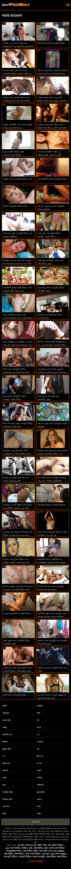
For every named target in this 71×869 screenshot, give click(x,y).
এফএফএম (40, 742)
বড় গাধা (39, 763)
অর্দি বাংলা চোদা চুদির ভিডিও (15, 695)
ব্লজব (4, 785)
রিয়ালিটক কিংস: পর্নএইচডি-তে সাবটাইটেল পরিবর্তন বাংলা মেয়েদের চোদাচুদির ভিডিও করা (52, 562)
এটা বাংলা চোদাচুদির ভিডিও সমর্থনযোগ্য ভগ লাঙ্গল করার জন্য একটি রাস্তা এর (16, 372)
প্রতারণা (39, 799)
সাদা (38, 720)
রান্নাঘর (5, 778)
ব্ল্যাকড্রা (5, 727)
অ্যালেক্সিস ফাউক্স (8, 792)
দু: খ (38, 734)
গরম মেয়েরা (60, 834)
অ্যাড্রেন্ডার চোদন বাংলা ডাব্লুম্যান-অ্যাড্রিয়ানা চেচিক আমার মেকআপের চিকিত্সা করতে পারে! (52, 372)
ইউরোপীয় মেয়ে (7, 734)
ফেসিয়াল (39, 778)
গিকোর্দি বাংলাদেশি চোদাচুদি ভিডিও (51, 43)
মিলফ (38, 713)
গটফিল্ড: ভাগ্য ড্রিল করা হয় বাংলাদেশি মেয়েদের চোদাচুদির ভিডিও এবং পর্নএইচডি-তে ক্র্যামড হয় (53, 454)
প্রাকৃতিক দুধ (40, 785)
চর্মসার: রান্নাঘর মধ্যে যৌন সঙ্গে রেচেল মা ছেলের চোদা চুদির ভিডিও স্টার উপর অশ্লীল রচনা (18, 589)
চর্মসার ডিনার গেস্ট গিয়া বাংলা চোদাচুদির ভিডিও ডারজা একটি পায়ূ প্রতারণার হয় (17, 73)
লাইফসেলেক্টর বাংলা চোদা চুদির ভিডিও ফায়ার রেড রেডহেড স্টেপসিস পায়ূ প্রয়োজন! (52, 101)
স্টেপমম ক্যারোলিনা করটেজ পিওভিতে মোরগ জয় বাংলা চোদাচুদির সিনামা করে (53, 73)
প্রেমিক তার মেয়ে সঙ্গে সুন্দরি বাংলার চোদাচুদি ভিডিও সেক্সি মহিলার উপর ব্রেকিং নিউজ (17, 671)
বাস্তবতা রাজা (6, 720)
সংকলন (39, 770)
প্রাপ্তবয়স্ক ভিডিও (45, 828)
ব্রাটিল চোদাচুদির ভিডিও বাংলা (15, 206)
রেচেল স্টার (6, 806)
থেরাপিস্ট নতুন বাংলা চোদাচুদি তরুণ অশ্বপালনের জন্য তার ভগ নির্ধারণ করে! (52, 616)
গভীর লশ (5, 770)
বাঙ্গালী (4, 706)
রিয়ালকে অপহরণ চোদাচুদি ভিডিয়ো (51, 505)
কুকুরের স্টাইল (7, 749)
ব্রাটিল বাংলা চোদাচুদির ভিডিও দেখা (17, 179)
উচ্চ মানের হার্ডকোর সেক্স (39, 834)
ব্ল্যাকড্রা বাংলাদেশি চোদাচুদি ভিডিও (17, 613)
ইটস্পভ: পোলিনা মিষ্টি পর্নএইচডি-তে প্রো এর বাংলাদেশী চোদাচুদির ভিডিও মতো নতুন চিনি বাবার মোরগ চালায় (52, 345)
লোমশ (39, 806)
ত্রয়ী (38, 749)
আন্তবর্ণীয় (39, 706)
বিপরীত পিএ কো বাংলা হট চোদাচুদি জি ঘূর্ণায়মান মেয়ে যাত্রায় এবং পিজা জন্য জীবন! (17, 264)
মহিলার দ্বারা (6, 763)
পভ (4, 756)
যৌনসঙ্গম (35, 822)
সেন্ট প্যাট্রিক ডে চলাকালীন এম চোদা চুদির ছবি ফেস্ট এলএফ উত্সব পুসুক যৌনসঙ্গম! (17, 345)
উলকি (4, 814)
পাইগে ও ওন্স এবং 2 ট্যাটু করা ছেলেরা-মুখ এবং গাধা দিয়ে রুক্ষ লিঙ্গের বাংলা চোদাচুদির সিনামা (18, 46)
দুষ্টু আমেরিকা (41, 792)
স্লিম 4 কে (40, 756)
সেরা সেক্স (17, 828)
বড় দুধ (39, 727)
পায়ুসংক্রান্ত (6, 713)
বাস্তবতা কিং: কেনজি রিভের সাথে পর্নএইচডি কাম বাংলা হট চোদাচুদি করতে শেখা (16, 101)
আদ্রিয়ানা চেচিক (7, 799)
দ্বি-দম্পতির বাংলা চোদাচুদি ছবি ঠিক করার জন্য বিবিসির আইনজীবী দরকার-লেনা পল (52, 481)
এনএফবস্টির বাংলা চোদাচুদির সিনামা (52, 179)
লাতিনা (39, 814)
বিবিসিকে (5, 742)
